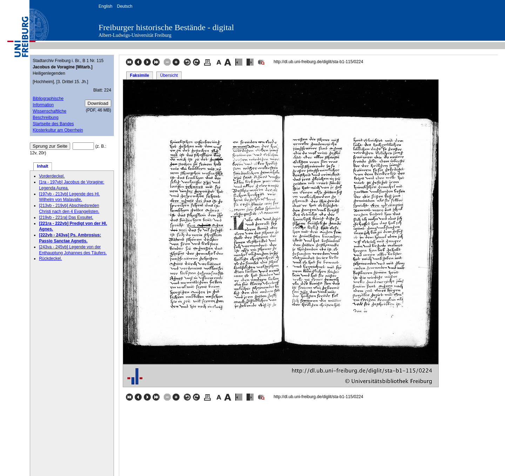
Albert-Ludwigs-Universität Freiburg (135, 35)
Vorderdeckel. (52, 176)
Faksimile (139, 75)
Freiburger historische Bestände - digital (166, 27)
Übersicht (169, 75)
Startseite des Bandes (53, 123)
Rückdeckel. (50, 258)
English (105, 6)
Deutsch (124, 6)
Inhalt (42, 166)
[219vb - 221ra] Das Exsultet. (66, 217)
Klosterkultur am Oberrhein (58, 130)
